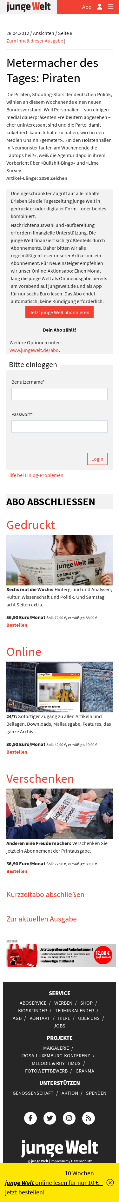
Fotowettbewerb (46, 1070)
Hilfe (64, 1018)
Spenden (96, 1093)
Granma (85, 1070)
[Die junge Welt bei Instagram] (69, 1117)
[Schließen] (110, 1182)
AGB (17, 1018)
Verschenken (40, 778)
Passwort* (22, 414)
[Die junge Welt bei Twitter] (50, 1117)
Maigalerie (56, 1048)
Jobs (59, 1025)
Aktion (70, 1093)
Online (24, 651)
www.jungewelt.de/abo (34, 350)
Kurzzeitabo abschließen (45, 894)
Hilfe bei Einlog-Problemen (34, 475)
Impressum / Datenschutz (71, 1161)
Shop (86, 1003)
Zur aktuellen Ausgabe (41, 919)
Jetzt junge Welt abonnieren (59, 312)
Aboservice (33, 1003)
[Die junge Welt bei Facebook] (30, 1117)
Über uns (89, 1018)
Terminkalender (74, 1010)
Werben (63, 1003)
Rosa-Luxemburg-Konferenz (56, 1055)
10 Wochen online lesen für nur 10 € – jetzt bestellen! (54, 1182)
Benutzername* (28, 382)
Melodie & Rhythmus (56, 1063)
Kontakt (40, 1018)
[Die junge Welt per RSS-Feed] (88, 1117)
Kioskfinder (32, 1010)
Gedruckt (30, 524)
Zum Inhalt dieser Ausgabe (34, 40)
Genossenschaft (33, 1093)
